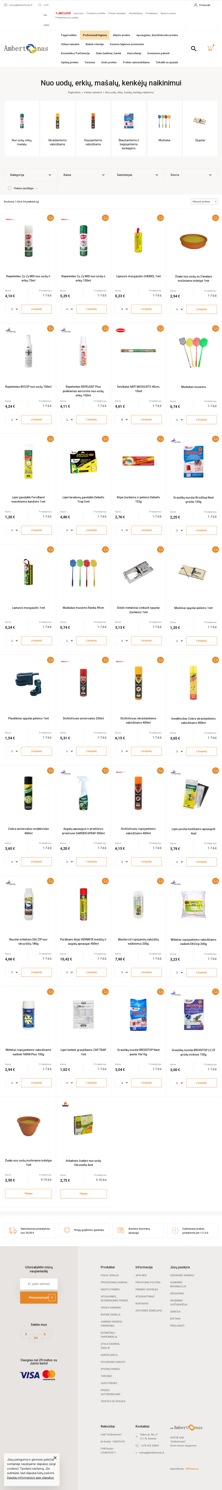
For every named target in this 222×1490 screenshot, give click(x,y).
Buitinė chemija (95, 44)
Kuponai (175, 1318)
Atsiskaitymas (136, 13)
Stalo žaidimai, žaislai (108, 53)
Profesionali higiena (95, 35)
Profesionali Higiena (114, 1282)
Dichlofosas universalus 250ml (83, 718)
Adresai (175, 1311)
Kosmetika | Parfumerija (75, 53)
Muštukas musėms (193, 387)
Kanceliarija (134, 53)
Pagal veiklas (69, 35)
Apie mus (79, 13)
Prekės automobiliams (136, 62)
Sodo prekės (109, 62)
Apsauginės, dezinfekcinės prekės (157, 35)
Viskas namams (70, 44)
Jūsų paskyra (180, 1267)
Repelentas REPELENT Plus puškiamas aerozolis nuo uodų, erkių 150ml (83, 391)
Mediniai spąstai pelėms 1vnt (193, 608)
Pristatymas (152, 13)
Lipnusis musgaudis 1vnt (28, 607)
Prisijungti (177, 1325)
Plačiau (28, 1193)
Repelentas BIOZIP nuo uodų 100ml (28, 386)
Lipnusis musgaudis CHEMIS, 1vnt (138, 276)
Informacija (144, 1267)
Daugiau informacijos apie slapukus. (30, 1478)
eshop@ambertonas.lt (151, 1452)
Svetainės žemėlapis (149, 1310)
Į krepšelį (36, 309)
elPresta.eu (192, 1468)
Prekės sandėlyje (23, 188)
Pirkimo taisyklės (117, 13)
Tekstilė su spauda (167, 62)
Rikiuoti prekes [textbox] (201, 201)
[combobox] (204, 201)
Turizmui (90, 62)
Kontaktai (142, 1303)
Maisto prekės (121, 35)
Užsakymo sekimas (182, 1275)
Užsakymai (177, 1293)
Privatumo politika (96, 13)
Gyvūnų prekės (69, 62)
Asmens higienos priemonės (127, 44)
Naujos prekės (168, 13)
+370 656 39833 (150, 1445)
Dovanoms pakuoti (158, 53)
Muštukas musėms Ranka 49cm (83, 607)
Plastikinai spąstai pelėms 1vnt (28, 718)
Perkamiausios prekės (67, 17)
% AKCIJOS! (63, 13)
